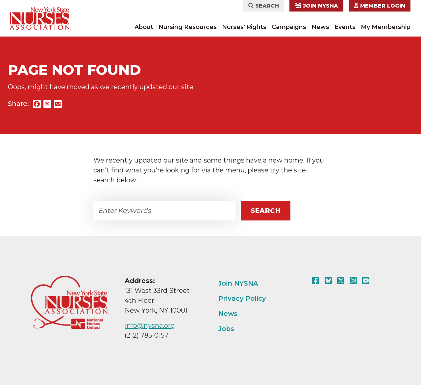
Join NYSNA (316, 6)
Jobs (226, 329)
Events (345, 27)
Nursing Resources (188, 27)
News (320, 27)
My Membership (385, 27)
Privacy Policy (242, 298)
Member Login (379, 6)
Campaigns (289, 27)
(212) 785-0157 (146, 335)
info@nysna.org (150, 325)
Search (263, 6)
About (144, 27)
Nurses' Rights (244, 27)
